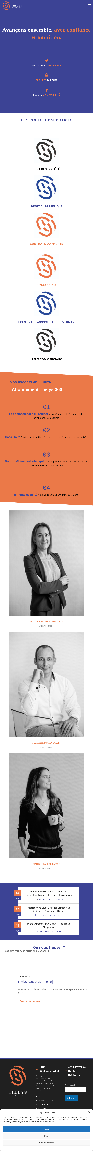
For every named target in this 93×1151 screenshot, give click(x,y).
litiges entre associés (55, 902)
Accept (46, 1129)
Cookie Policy (46, 1148)
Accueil (39, 1099)
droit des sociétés (55, 918)
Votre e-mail (70, 1087)
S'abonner (71, 1100)
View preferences (46, 1143)
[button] (89, 1112)
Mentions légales (44, 1103)
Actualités (42, 902)
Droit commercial (54, 934)
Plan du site (42, 1107)
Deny (46, 1136)
